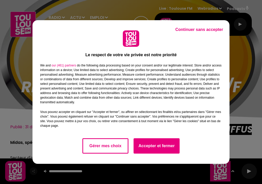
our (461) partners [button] (63, 65)
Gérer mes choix (105, 146)
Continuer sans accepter (199, 29)
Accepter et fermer (156, 146)
